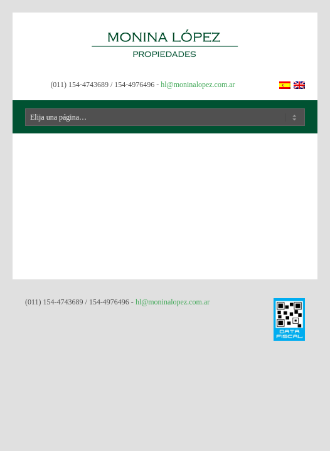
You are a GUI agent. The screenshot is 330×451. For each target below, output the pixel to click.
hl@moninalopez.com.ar (198, 84)
